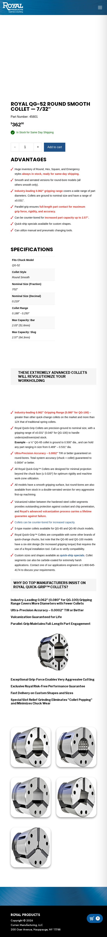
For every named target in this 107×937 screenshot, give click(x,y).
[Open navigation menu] (100, 7)
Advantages (28, 159)
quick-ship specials (72, 555)
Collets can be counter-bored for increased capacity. (45, 522)
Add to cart (54, 147)
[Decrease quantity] (15, 147)
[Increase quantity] (38, 147)
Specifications (32, 249)
